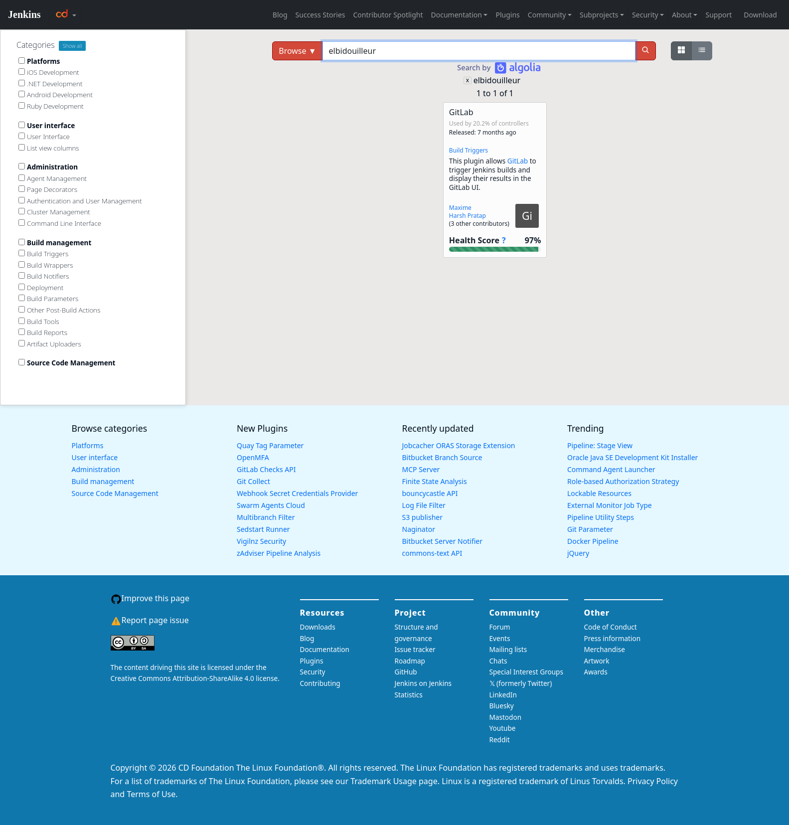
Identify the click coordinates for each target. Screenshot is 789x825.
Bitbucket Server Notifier (442, 541)
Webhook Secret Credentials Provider (297, 493)
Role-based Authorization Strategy (623, 481)
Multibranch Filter (266, 517)
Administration (96, 469)
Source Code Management (115, 493)
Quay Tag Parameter (270, 445)
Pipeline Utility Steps (600, 517)
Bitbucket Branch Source (442, 457)
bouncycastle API (430, 493)
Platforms (88, 445)
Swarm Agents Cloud (271, 505)
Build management (103, 481)
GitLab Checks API (266, 469)
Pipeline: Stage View (599, 445)
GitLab (517, 160)
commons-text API (432, 553)
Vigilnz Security (261, 541)
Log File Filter (424, 505)
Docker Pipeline (593, 541)
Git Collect (253, 481)
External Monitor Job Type (609, 505)
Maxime (460, 207)
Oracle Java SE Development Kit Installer (632, 457)
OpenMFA (253, 457)
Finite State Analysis (434, 481)
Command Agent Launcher (611, 469)
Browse (297, 50)
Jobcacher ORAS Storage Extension (458, 445)
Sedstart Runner (263, 529)
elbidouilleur (496, 80)
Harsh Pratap (467, 215)
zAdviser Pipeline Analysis (278, 553)
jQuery (578, 553)
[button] (495, 180)
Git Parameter (590, 529)
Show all (72, 45)
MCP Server (421, 469)
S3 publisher (422, 517)
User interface (95, 457)
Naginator (419, 529)
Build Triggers (468, 150)
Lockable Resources (599, 493)
